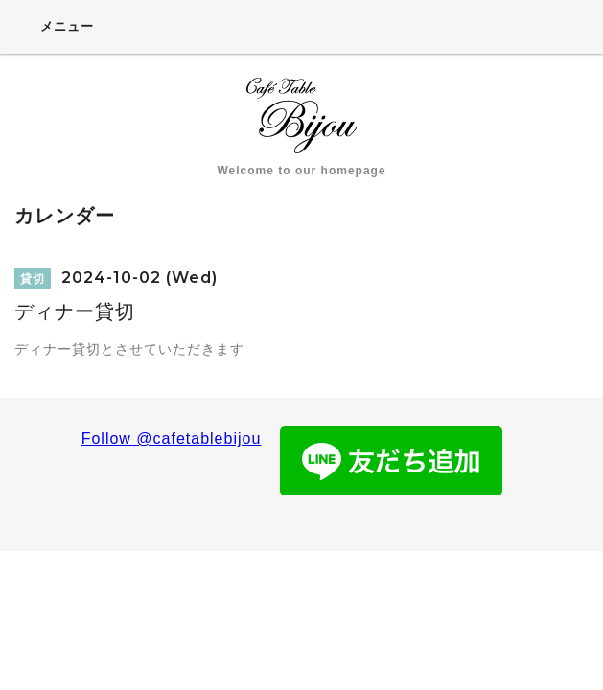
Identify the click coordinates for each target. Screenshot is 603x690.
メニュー (54, 26)
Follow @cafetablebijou (171, 438)
